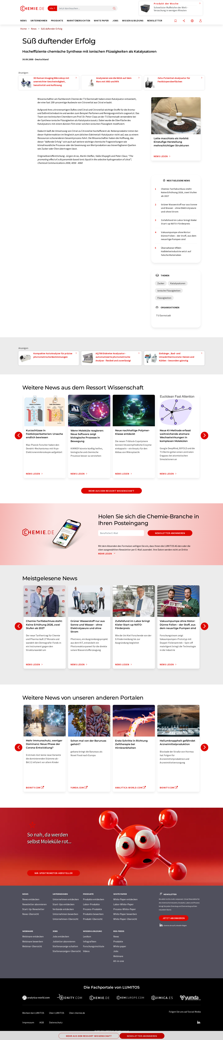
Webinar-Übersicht (32, 946)
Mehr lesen (107, 553)
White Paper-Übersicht (125, 919)
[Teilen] (184, 21)
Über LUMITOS (56, 1012)
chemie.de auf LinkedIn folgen (173, 925)
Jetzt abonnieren (174, 918)
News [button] (23, 20)
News (116, 936)
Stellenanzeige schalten (65, 946)
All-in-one (118, 961)
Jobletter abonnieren (64, 941)
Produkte (118, 941)
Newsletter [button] (154, 20)
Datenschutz (56, 1022)
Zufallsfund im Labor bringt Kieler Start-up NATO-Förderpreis (179, 222)
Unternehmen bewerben (65, 913)
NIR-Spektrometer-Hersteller (54, 873)
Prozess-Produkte (92, 909)
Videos (86, 951)
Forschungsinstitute (93, 946)
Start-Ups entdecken (63, 904)
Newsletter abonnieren (170, 533)
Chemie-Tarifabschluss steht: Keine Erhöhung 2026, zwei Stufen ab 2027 (179, 192)
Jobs (115, 951)
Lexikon (87, 936)
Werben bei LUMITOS (33, 1012)
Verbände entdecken (63, 909)
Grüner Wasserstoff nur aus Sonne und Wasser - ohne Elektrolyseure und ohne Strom (179, 208)
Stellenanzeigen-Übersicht (67, 951)
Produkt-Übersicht (93, 919)
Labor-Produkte (91, 904)
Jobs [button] (115, 20)
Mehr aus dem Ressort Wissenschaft (111, 490)
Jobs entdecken (61, 936)
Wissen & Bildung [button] (133, 20)
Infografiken (89, 941)
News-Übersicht (30, 913)
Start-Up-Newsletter (33, 909)
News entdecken (30, 899)
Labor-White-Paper (123, 904)
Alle (51, 8)
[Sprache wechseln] (192, 21)
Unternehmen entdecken (66, 899)
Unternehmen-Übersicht (65, 919)
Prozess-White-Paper (124, 909)
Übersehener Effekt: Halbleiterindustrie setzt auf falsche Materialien (176, 251)
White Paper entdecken (125, 899)
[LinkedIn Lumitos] (198, 1022)
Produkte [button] (57, 20)
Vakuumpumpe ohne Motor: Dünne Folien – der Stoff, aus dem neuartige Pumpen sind (178, 236)
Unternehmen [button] (38, 20)
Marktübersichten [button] (78, 20)
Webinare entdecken (33, 936)
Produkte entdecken (93, 899)
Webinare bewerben (32, 941)
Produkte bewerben (93, 913)
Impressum (28, 1022)
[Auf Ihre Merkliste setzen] (175, 21)
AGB (41, 1022)
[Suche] (114, 8)
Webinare (118, 956)
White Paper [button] (101, 20)
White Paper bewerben (125, 913)
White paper (119, 946)
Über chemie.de (77, 1012)
